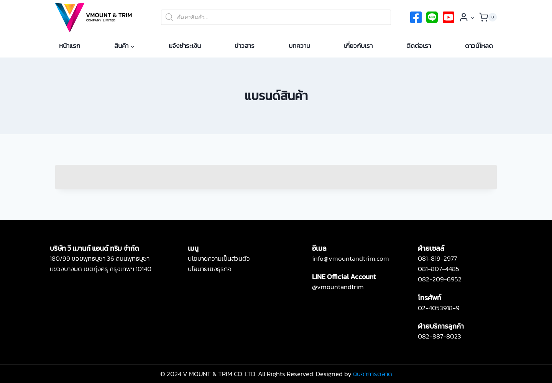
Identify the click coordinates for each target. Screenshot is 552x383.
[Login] (467, 17)
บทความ (299, 46)
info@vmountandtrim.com (350, 258)
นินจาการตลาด (372, 374)
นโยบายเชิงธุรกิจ (210, 269)
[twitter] (432, 17)
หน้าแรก (69, 46)
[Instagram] (448, 17)
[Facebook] (415, 17)
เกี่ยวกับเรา (358, 46)
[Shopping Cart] (488, 17)
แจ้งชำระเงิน (185, 46)
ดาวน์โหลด (479, 46)
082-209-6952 (440, 279)
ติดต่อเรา (418, 46)
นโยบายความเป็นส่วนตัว (219, 258)
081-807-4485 (438, 269)
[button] (472, 17)
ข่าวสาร (245, 46)
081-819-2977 (437, 258)
